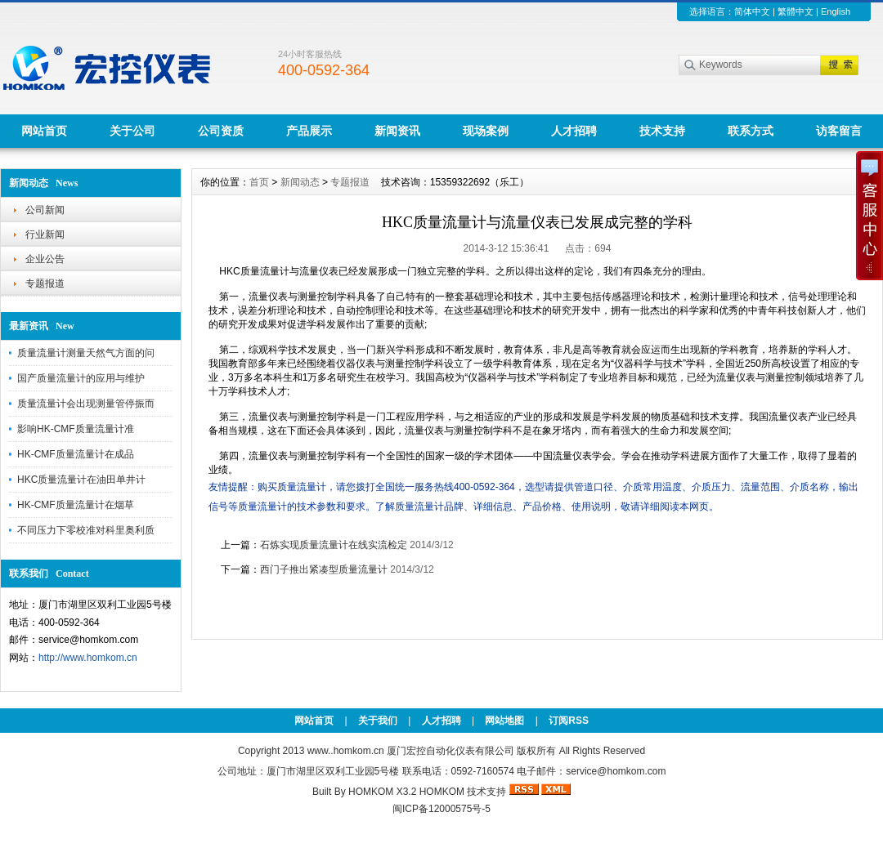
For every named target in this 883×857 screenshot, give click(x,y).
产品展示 (309, 130)
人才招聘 (574, 130)
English (835, 11)
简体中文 (752, 11)
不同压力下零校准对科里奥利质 (86, 530)
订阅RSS (569, 720)
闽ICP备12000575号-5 (441, 809)
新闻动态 (300, 182)
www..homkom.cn (345, 751)
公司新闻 (45, 210)
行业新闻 (45, 234)
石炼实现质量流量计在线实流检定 (333, 545)
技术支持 (662, 130)
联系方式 (750, 130)
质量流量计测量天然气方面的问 (86, 353)
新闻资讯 (397, 130)
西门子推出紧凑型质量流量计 (324, 569)
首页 (259, 182)
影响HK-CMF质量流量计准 (75, 429)
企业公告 (45, 259)
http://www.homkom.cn (87, 657)
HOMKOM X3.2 (382, 791)
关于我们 (377, 720)
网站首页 (44, 130)
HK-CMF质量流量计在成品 (75, 454)
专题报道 (45, 283)
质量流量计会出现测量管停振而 (86, 403)
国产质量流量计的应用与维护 (81, 378)
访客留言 (839, 130)
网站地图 (504, 720)
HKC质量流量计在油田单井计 (81, 479)
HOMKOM (441, 791)
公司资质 (221, 130)
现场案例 (486, 130)
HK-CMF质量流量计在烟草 (75, 505)
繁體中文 (796, 11)
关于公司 (132, 130)
